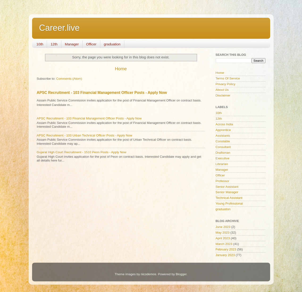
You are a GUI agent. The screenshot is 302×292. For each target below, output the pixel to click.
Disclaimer (223, 95)
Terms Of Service (228, 78)
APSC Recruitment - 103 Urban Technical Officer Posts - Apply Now (84, 135)
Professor (222, 181)
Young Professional (229, 203)
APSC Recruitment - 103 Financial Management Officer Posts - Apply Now (102, 93)
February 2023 (226, 249)
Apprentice (223, 130)
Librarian (222, 164)
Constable (223, 141)
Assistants (223, 135)
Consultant (223, 147)
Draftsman (223, 152)
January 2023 (225, 255)
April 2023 (223, 238)
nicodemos (148, 274)
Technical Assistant (229, 198)
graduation (112, 44)
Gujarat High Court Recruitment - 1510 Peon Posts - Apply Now (81, 152)
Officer (91, 44)
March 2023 (224, 244)
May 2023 (223, 232)
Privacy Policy (225, 84)
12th (53, 44)
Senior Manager (227, 192)
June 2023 (223, 227)
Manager (72, 44)
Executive (223, 158)
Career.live (59, 28)
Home (121, 68)
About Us (222, 90)
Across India (224, 124)
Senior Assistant (227, 186)
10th (39, 44)
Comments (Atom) (69, 78)
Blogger (181, 274)
